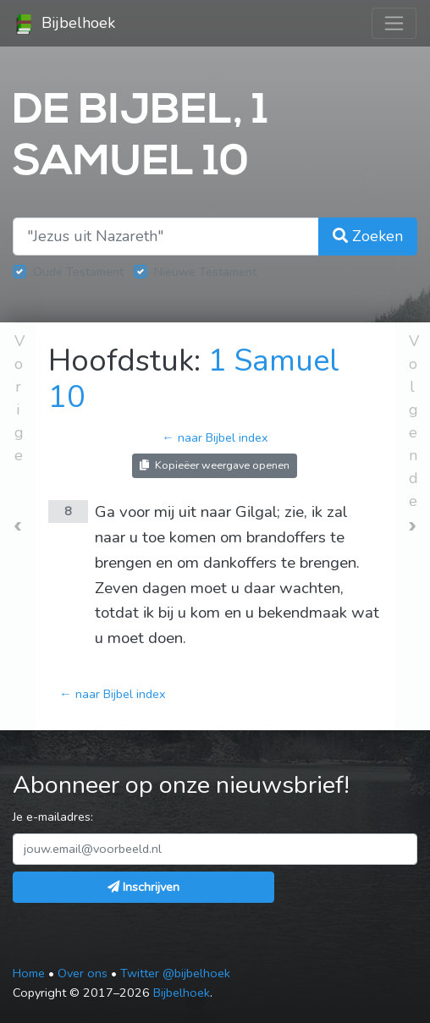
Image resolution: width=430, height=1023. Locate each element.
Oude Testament (78, 271)
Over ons (83, 973)
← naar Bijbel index (214, 437)
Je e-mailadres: (53, 816)
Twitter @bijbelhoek (175, 973)
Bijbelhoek (64, 24)
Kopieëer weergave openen (214, 465)
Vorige (19, 398)
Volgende (414, 421)
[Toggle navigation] (394, 23)
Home (29, 973)
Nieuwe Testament (205, 271)
